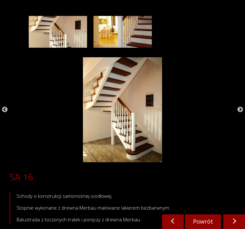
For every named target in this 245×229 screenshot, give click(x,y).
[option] (58, 32)
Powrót (203, 221)
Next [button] (240, 110)
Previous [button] (5, 110)
